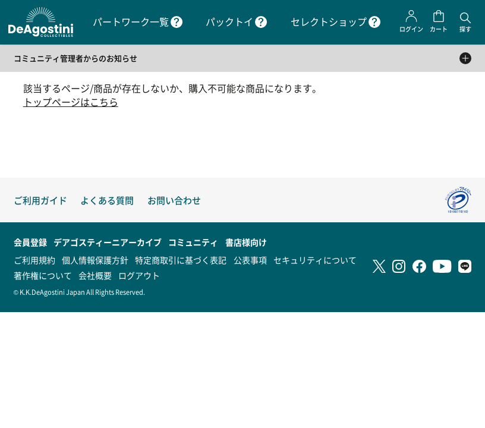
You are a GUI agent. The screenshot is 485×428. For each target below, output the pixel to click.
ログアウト (139, 275)
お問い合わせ (174, 200)
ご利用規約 (34, 260)
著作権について (43, 275)
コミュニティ (193, 242)
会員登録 (30, 242)
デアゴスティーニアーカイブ (107, 242)
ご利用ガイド (40, 200)
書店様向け (246, 242)
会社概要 (95, 275)
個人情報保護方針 (95, 260)
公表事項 (250, 260)
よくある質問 (107, 200)
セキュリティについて (315, 260)
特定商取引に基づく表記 (180, 260)
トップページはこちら (70, 102)
